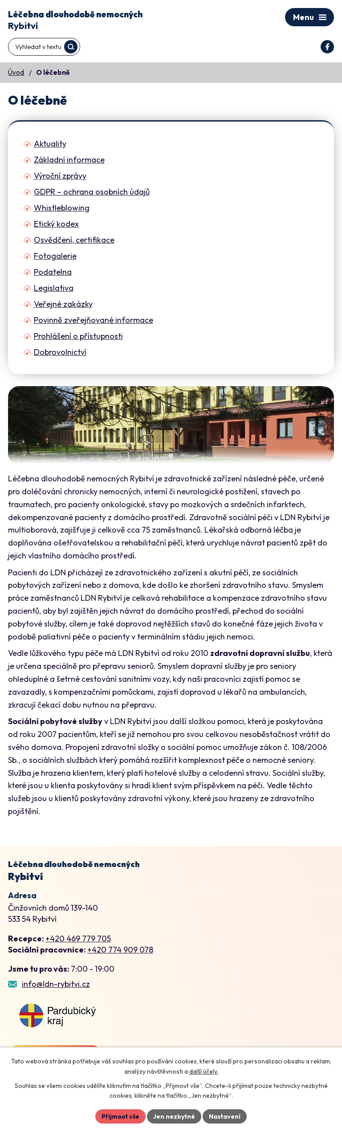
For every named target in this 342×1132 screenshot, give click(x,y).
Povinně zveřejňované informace (93, 320)
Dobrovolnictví (60, 352)
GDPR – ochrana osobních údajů (92, 192)
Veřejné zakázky (63, 304)
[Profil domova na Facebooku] (327, 46)
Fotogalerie (55, 256)
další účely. (203, 1071)
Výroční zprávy (60, 176)
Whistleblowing (62, 208)
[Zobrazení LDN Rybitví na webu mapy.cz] (57, 1015)
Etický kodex (56, 224)
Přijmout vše (120, 1116)
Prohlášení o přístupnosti (78, 336)
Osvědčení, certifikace (74, 240)
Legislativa (53, 288)
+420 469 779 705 (78, 938)
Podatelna (53, 272)
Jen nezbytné (174, 1116)
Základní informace (69, 160)
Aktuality (50, 143)
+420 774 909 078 (120, 950)
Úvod (16, 72)
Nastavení (224, 1116)
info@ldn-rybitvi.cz (56, 984)
